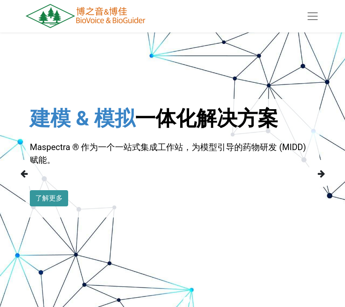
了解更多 (49, 198)
